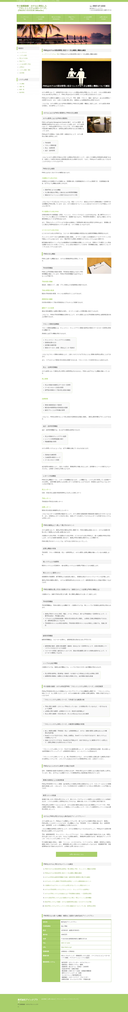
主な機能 (21, 83)
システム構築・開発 (24, 70)
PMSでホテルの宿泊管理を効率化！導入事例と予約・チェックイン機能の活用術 (70, 869)
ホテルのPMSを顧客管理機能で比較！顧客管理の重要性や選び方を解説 (67, 877)
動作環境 (21, 92)
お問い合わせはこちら (77, 854)
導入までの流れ (56, 18)
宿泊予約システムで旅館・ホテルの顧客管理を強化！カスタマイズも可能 (68, 902)
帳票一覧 (21, 89)
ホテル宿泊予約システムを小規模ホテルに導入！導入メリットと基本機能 (68, 897)
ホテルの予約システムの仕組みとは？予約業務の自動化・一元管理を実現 (68, 893)
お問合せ (21, 67)
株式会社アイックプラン (28, 1003)
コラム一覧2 (55, 54)
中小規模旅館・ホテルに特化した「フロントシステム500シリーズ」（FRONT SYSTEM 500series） (32, 8)
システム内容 (40, 18)
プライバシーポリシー (63, 999)
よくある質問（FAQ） (25, 64)
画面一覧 (21, 86)
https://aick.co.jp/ (66, 947)
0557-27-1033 (65, 943)
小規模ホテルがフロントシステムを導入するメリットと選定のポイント (67, 885)
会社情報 (21, 73)
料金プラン (72, 18)
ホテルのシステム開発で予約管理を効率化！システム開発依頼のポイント (68, 881)
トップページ (25, 18)
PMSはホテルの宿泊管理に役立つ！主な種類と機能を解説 (63, 873)
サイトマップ (73, 999)
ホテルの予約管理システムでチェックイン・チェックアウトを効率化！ (67, 889)
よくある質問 (88, 18)
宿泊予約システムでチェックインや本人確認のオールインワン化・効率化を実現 (70, 906)
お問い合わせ (103, 18)
